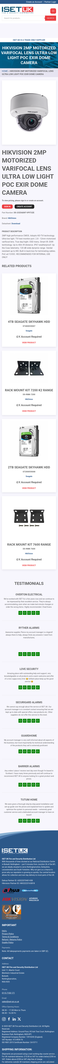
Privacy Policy (8, 918)
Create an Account (34, 2)
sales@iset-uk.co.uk (10, 986)
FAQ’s (4, 915)
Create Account (24, 191)
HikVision (12, 203)
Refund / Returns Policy (12, 924)
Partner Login (50, 2)
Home (5, 55)
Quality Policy (7, 927)
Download (16, 208)
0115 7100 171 (8, 977)
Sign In (7, 191)
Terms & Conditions (10, 921)
